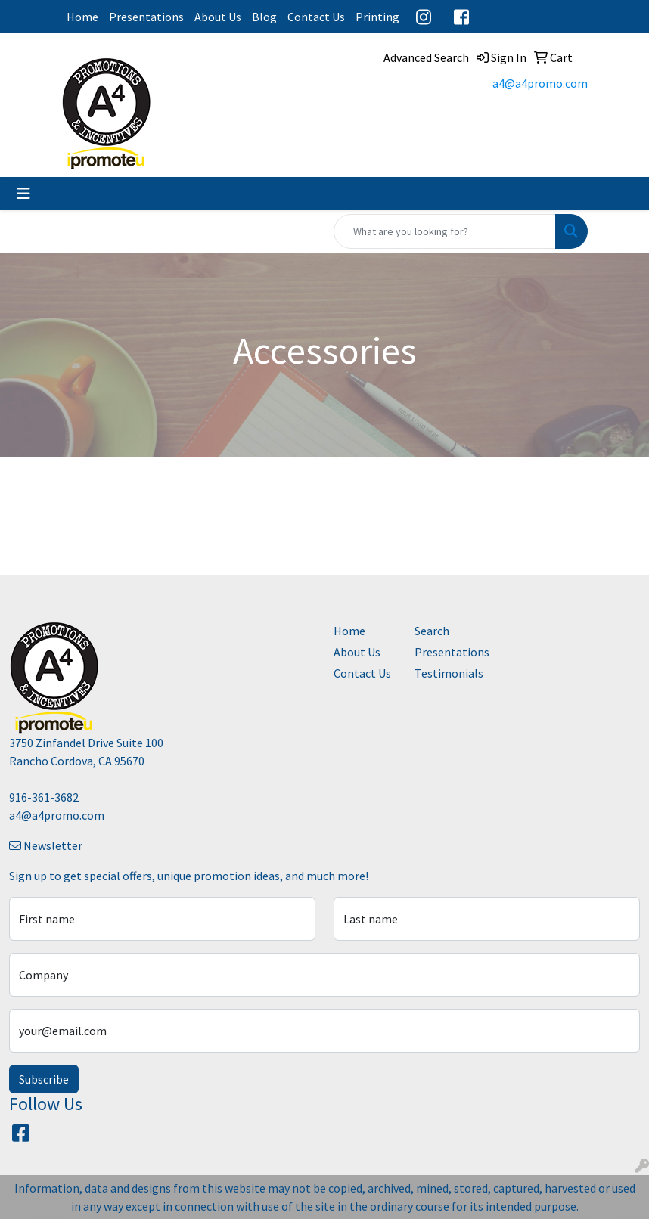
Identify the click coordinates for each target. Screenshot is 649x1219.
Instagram (423, 16)
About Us (217, 16)
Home (82, 16)
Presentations (146, 16)
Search (432, 630)
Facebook (461, 16)
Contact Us (316, 16)
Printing (377, 16)
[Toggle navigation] (23, 193)
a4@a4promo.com (540, 83)
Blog (264, 16)
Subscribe (44, 1079)
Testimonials (446, 673)
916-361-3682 (44, 797)
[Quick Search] (445, 231)
